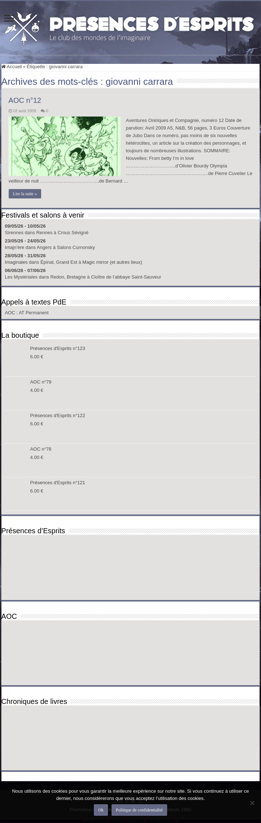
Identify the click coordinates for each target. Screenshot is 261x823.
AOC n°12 (25, 100)
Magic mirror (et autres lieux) (112, 262)
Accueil (11, 66)
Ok (101, 810)
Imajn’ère (14, 247)
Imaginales (16, 262)
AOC (11, 312)
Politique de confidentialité (139, 810)
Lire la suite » (25, 193)
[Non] (252, 802)
